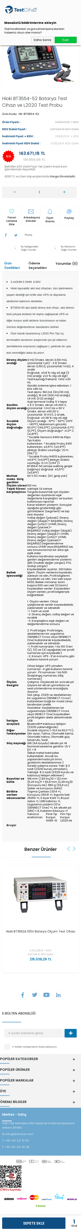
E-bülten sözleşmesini (25, 1046)
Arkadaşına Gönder (32, 219)
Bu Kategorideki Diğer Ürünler (29, 248)
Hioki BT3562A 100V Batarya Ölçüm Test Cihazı (40, 931)
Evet (65, 40)
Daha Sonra (42, 40)
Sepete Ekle (33, 1223)
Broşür (11, 825)
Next (74, 849)
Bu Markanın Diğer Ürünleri (69, 248)
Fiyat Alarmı (50, 219)
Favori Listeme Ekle (11, 219)
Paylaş (69, 218)
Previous (69, 849)
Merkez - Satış (14, 1114)
